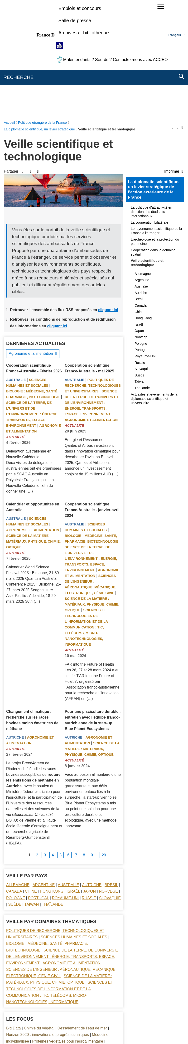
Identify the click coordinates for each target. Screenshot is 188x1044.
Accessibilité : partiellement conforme (150, 1009)
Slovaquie (110, 784)
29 (104, 742)
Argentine (44, 771)
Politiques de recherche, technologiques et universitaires (93, 272)
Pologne (15, 784)
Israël (73, 778)
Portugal (38, 784)
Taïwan (31, 791)
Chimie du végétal (39, 915)
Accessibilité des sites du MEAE (76, 1016)
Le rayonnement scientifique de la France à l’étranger (156, 117)
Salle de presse (74, 20)
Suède (14, 791)
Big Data (13, 915)
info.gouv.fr (105, 1032)
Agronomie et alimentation (31, 240)
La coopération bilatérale (149, 109)
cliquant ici (108, 196)
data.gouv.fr (147, 1032)
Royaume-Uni (65, 784)
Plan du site (42, 1009)
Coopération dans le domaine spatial (153, 139)
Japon (89, 778)
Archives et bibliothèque (83, 32)
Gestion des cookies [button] (119, 1016)
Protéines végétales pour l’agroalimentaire (68, 928)
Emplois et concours (79, 8)
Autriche (15, 624)
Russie (89, 784)
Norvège (108, 778)
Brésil (111, 771)
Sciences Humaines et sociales (74, 824)
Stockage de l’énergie (42, 941)
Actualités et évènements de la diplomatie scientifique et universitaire (154, 285)
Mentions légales (106, 1009)
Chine (31, 778)
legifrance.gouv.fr (79, 1032)
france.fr (126, 1032)
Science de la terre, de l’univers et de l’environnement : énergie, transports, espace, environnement (32, 300)
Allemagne (17, 771)
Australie (16, 266)
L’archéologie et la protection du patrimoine (155, 128)
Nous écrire (65, 1009)
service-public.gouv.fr (45, 1032)
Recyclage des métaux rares (30, 934)
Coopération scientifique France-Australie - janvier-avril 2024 (92, 396)
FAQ (84, 1009)
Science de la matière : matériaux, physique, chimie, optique (33, 428)
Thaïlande (52, 791)
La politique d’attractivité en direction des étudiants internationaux (151, 98)
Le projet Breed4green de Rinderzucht (27, 652)
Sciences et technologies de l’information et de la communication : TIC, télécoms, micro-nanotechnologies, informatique (86, 514)
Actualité (16, 323)
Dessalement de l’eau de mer (82, 915)
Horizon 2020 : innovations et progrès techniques (47, 921)
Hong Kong (52, 778)
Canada (14, 778)
